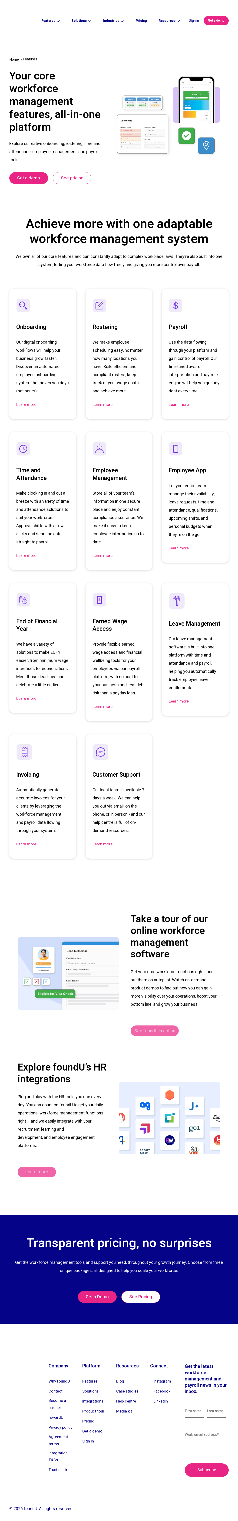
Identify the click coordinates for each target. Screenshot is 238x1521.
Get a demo (216, 12)
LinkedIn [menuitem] (161, 1393)
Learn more (27, 390)
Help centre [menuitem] (127, 1393)
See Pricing (142, 1288)
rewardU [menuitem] (56, 1412)
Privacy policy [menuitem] (61, 1422)
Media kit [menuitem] (124, 1404)
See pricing (76, 162)
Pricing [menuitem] (88, 1414)
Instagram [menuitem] (163, 1373)
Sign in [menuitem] (88, 1434)
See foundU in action (157, 1017)
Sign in (194, 12)
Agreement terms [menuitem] (59, 1436)
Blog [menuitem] (120, 1373)
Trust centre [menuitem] (60, 1468)
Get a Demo (96, 1288)
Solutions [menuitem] (91, 1383)
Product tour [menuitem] (93, 1404)
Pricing (141, 12)
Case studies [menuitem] (128, 1383)
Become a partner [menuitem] (58, 1397)
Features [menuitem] (90, 1373)
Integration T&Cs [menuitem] (59, 1454)
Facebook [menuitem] (162, 1383)
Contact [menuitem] (56, 1383)
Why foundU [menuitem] (60, 1373)
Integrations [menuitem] (93, 1393)
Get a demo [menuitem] (93, 1424)
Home (14, 43)
